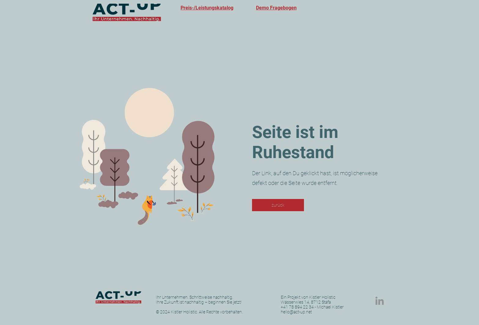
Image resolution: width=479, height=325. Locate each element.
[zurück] (278, 205)
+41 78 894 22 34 (297, 307)
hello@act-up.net (296, 311)
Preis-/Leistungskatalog (207, 8)
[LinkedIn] (380, 301)
